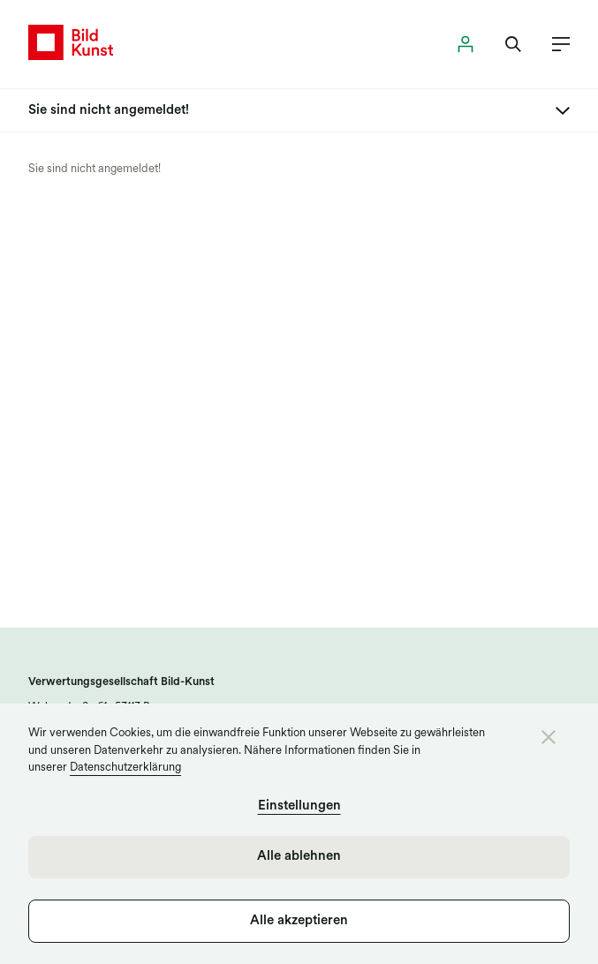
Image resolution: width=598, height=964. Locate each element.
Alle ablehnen (299, 856)
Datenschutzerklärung (125, 767)
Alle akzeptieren (299, 921)
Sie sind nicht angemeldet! (94, 169)
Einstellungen (299, 806)
